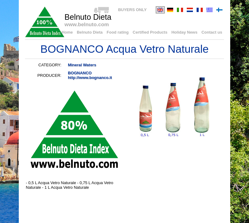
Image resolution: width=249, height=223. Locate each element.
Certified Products (150, 32)
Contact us (212, 32)
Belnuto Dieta (90, 32)
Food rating (118, 32)
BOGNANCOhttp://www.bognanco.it (90, 75)
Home (67, 32)
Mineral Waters (82, 65)
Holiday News (184, 32)
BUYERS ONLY (132, 9)
